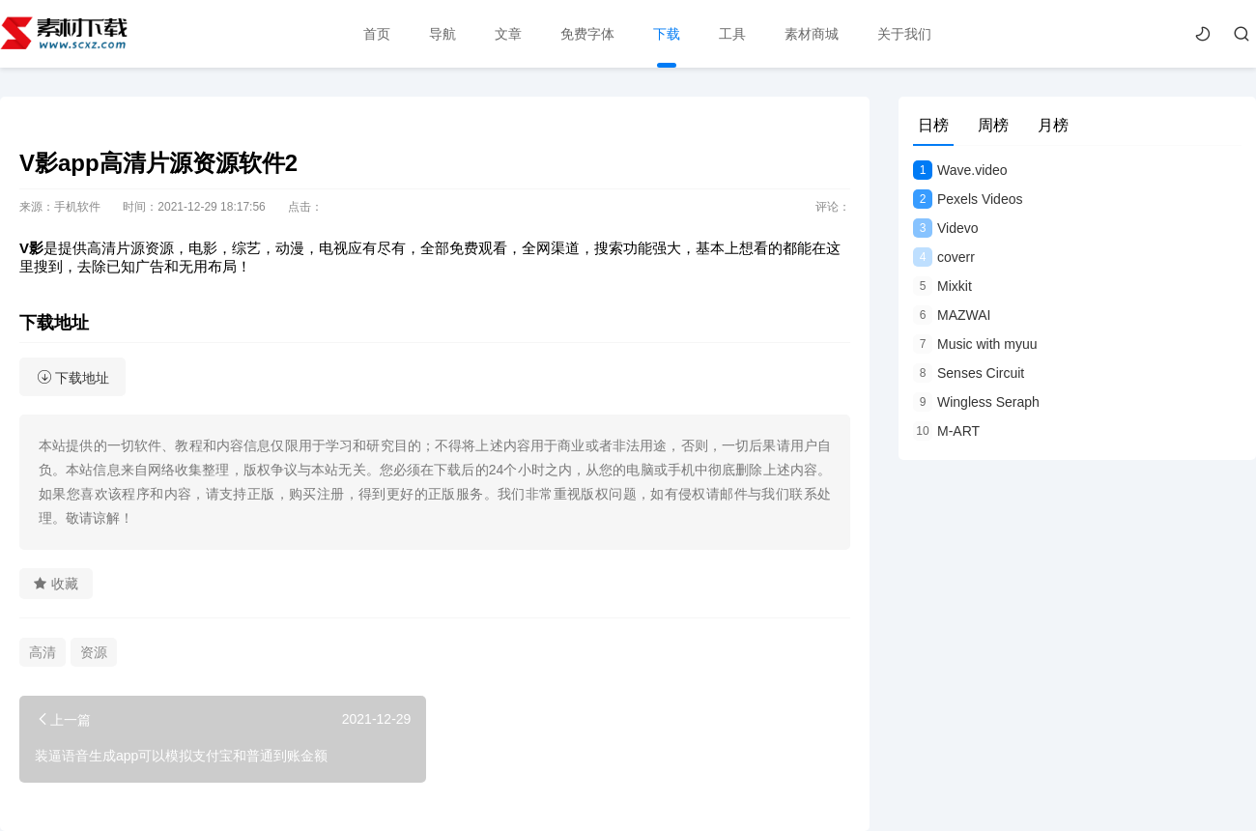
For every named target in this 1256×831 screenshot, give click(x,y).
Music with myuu (975, 344)
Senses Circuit (968, 373)
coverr (944, 257)
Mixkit (942, 286)
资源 (93, 652)
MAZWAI (951, 315)
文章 (508, 34)
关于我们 (904, 34)
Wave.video (960, 170)
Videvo (946, 228)
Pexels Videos (967, 199)
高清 (42, 652)
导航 (442, 34)
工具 (732, 34)
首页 (376, 34)
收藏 (56, 583)
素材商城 (812, 34)
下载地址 (73, 377)
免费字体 (587, 34)
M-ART (946, 431)
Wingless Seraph (976, 402)
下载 (666, 34)
